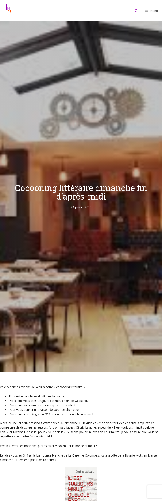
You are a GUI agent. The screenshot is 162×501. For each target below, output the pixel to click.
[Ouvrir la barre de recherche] (136, 10)
